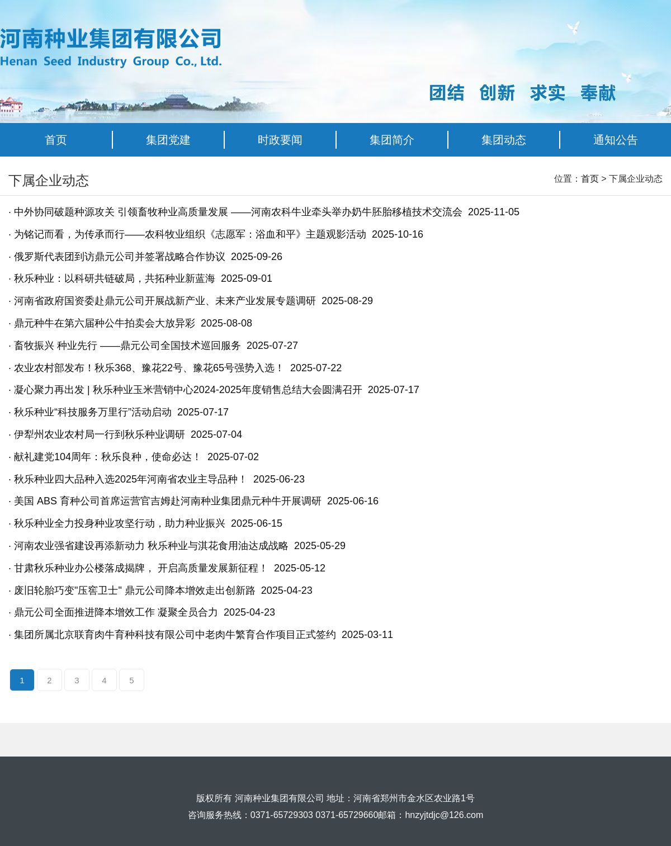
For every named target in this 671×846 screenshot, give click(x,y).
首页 (56, 140)
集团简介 (392, 140)
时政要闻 (280, 140)
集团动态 (503, 140)
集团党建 (168, 140)
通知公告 (615, 140)
